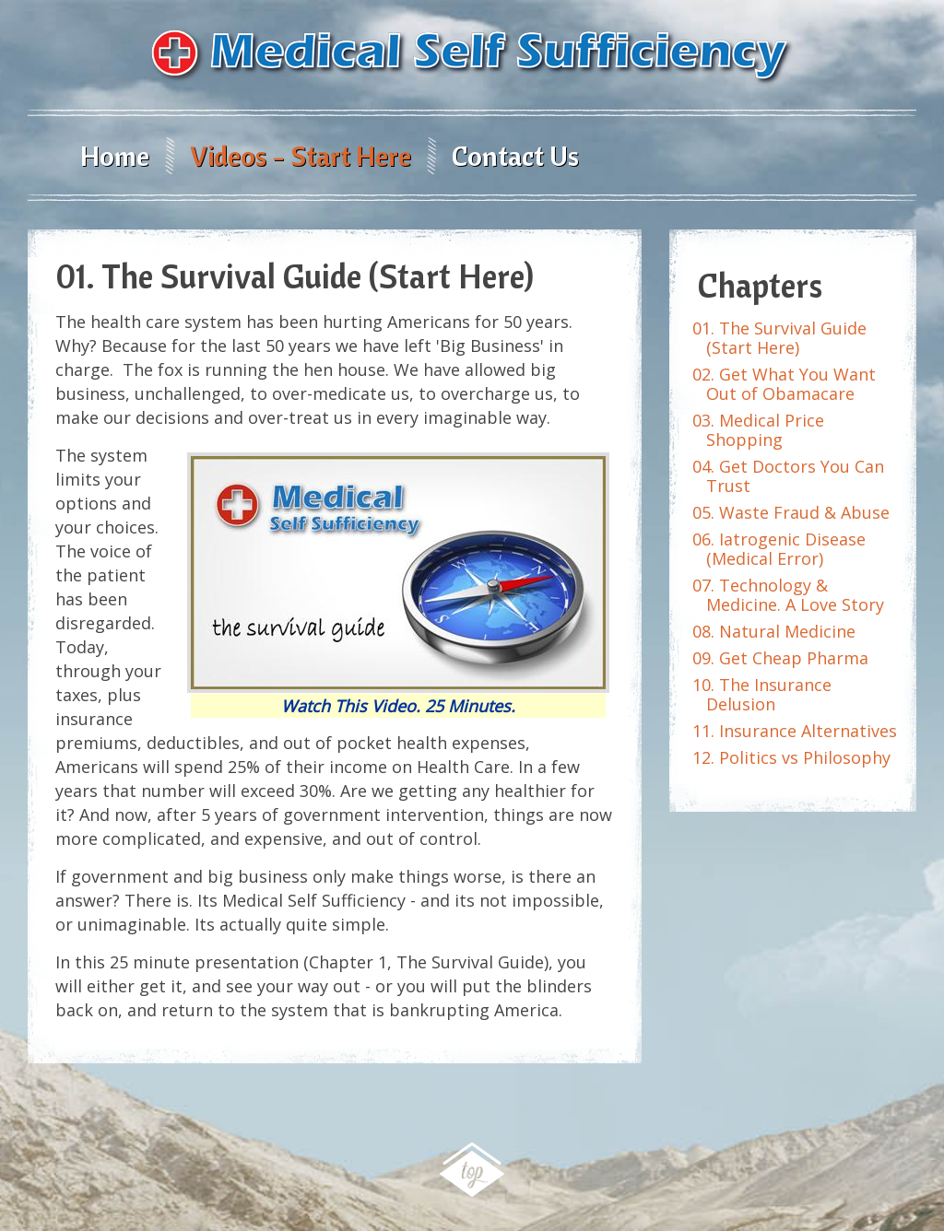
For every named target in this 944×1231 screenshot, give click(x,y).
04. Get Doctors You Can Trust (788, 476)
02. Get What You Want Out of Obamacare (784, 383)
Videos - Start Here (300, 155)
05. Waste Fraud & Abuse (791, 512)
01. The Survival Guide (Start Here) (779, 337)
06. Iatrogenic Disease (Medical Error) (779, 548)
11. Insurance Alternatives (794, 731)
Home (114, 155)
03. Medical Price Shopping (758, 430)
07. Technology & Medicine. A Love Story (788, 595)
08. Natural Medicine (774, 631)
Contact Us (515, 155)
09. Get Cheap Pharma (780, 658)
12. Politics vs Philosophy (791, 757)
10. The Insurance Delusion (762, 694)
